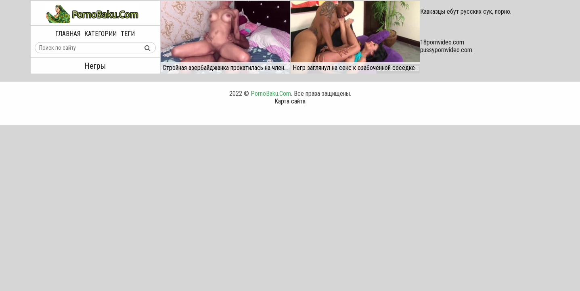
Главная (67, 34)
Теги (128, 34)
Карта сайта (290, 101)
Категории (100, 34)
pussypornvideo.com (446, 50)
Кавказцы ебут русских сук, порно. (465, 11)
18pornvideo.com (442, 42)
